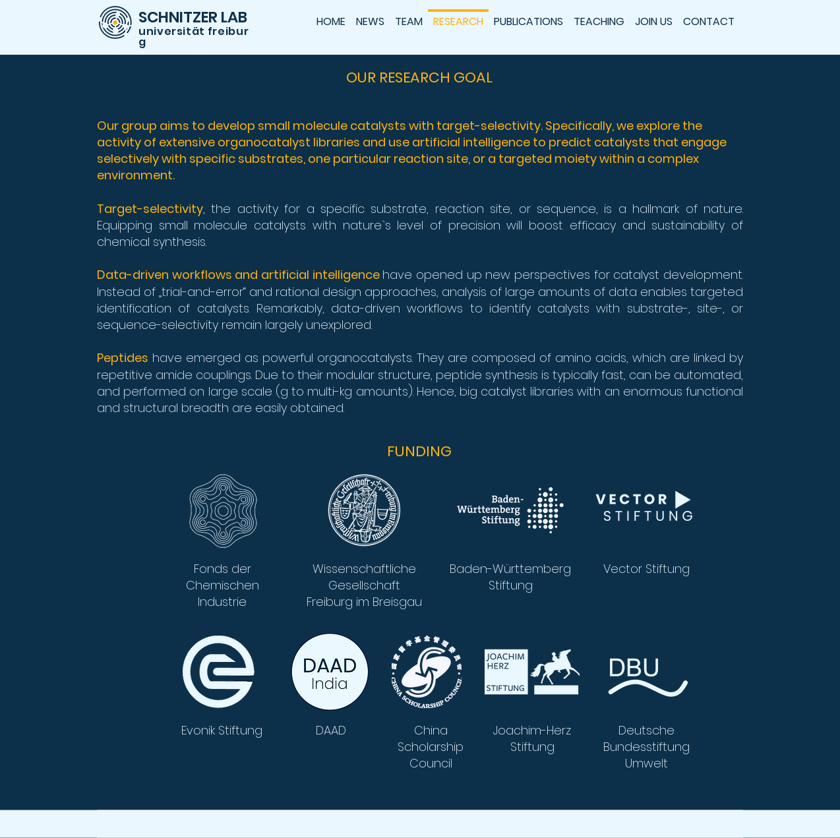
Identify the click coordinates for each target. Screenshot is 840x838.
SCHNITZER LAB (192, 17)
